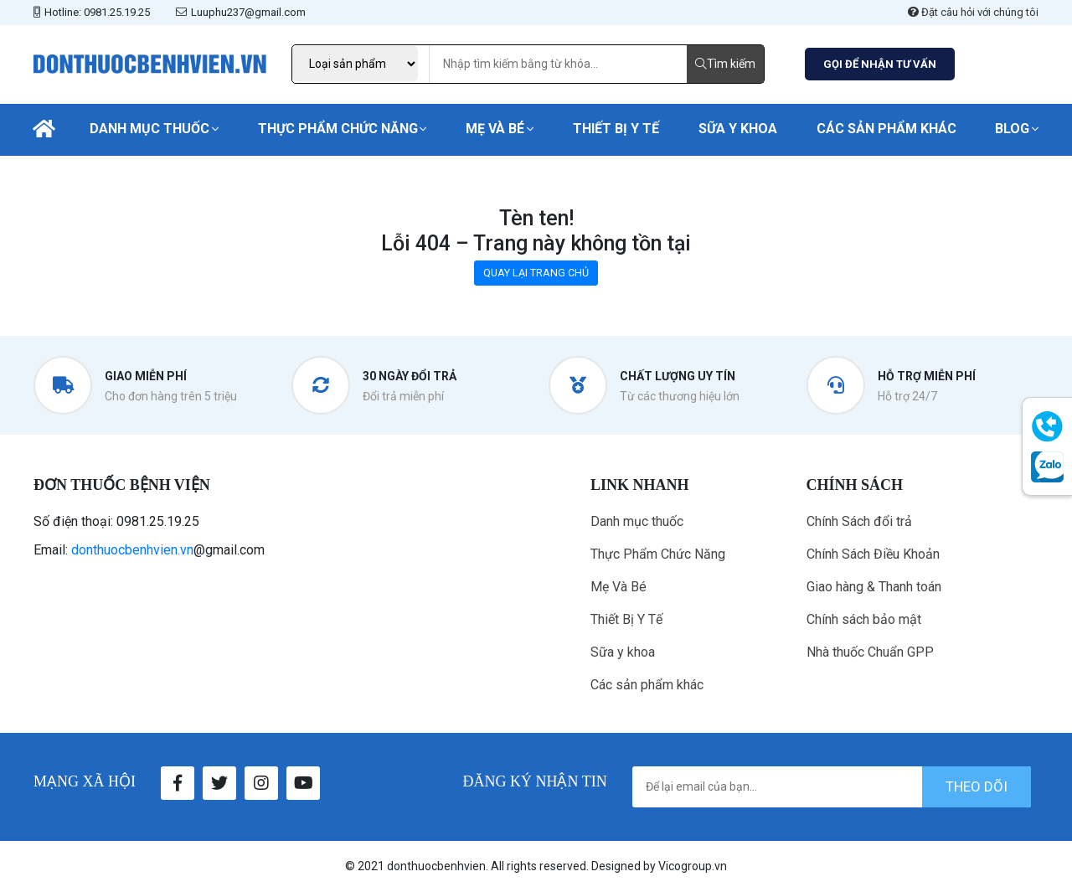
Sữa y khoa (737, 129)
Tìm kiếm (725, 63)
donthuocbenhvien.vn (132, 550)
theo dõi (977, 786)
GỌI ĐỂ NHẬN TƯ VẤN (879, 64)
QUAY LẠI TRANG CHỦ (536, 272)
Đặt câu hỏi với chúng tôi (973, 12)
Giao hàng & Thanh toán (874, 587)
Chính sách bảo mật (864, 619)
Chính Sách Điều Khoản (873, 554)
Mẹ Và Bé (495, 129)
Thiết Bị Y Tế (616, 129)
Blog (1012, 129)
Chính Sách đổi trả (859, 521)
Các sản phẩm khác (886, 129)
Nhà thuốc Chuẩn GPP (870, 652)
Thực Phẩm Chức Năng (338, 129)
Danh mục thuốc (149, 129)
